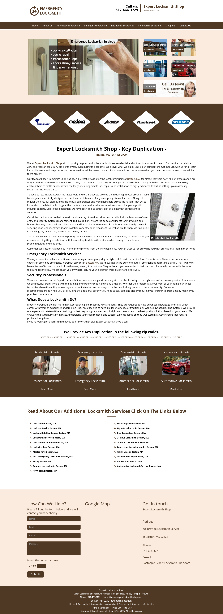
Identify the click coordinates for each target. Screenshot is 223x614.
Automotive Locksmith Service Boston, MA (139, 466)
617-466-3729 (127, 9)
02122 (121, 337)
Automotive (110, 604)
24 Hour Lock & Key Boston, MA (133, 442)
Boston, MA (103, 154)
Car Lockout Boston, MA (129, 461)
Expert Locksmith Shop (48, 163)
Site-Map (128, 608)
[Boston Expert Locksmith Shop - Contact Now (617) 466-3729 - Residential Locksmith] (155, 45)
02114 (75, 337)
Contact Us (185, 25)
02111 (63, 337)
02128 (153, 337)
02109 (50, 337)
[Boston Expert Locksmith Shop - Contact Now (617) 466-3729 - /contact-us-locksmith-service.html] (170, 88)
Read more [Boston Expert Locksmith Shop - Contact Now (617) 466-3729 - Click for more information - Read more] (149, 49)
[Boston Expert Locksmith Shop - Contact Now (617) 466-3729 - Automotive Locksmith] (183, 65)
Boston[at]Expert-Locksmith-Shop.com (166, 563)
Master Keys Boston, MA (45, 451)
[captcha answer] (41, 566)
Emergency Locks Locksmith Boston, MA (137, 447)
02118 (95, 337)
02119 (101, 337)
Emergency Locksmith (95, 25)
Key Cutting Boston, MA (45, 470)
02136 (160, 337)
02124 (127, 337)
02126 (140, 337)
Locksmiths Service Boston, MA (49, 437)
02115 (82, 337)
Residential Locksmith (122, 25)
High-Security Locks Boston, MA (133, 428)
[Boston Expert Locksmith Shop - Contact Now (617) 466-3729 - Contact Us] (149, 86)
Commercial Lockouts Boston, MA (50, 466)
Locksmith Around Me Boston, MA (50, 442)
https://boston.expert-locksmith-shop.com (122, 597)
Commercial (96, 604)
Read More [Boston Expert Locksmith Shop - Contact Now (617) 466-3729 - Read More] (47, 389)
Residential (83, 604)
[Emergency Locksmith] (90, 382)
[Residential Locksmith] (47, 382)
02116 (88, 337)
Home (35, 25)
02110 (56, 337)
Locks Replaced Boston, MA (131, 423)
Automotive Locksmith (68, 25)
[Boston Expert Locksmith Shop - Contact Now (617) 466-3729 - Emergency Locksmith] (183, 45)
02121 (114, 337)
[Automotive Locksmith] (176, 382)
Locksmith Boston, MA (44, 423)
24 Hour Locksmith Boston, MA (133, 437)
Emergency (124, 604)
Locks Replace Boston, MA (46, 447)
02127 (147, 337)
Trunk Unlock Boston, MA (130, 451)
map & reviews (141, 594)
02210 (173, 337)
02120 (108, 337)
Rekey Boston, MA (42, 461)
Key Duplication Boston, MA (131, 433)
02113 (69, 337)
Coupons (170, 25)
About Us (47, 25)
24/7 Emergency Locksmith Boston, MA (53, 456)
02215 (179, 337)
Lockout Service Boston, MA (47, 428)
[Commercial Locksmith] (133, 382)
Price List (116, 608)
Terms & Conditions (100, 608)
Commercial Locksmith (150, 25)
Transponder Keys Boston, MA (132, 456)
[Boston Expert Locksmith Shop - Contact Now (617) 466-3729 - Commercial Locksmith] (155, 65)
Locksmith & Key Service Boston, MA (51, 433)
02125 (134, 337)
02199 (166, 337)
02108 (43, 337)
